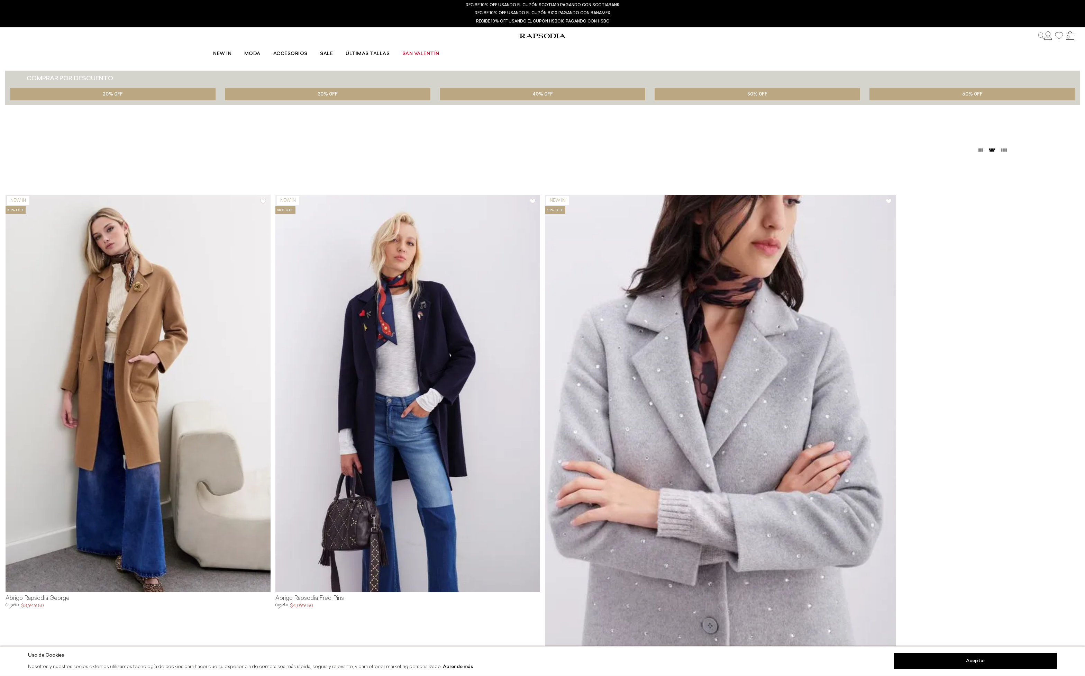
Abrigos (39, 63)
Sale (542, 47)
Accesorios (506, 47)
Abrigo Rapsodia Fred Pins (309, 598)
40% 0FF (542, 94)
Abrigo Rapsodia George (38, 598)
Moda (469, 47)
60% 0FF (972, 94)
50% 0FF (757, 94)
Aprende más (458, 667)
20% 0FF (113, 94)
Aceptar (975, 661)
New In (440, 47)
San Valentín (635, 47)
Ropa (13, 63)
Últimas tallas (582, 47)
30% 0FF (328, 94)
